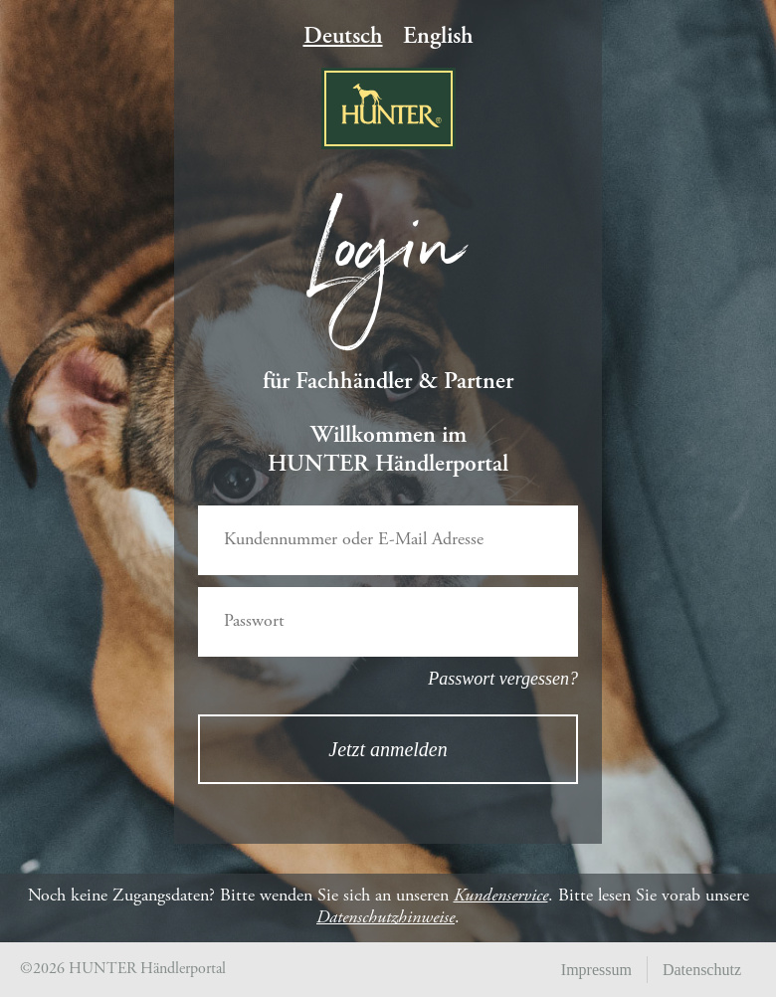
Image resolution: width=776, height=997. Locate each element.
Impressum (596, 969)
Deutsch (343, 38)
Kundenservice (501, 896)
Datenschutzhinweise (385, 918)
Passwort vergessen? (503, 679)
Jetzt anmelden (387, 749)
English (438, 38)
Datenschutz (702, 969)
